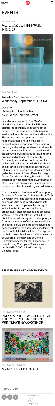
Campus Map (33, 404)
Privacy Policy (33, 396)
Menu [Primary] (4, 3)
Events (10, 12)
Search (52, 2)
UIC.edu (31, 401)
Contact (31, 398)
